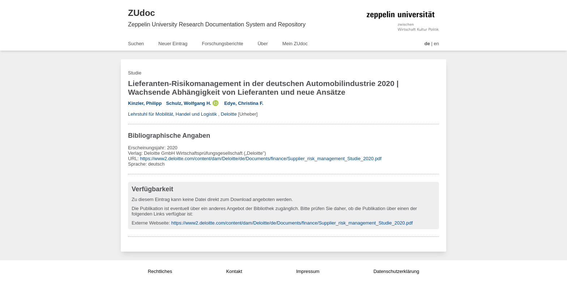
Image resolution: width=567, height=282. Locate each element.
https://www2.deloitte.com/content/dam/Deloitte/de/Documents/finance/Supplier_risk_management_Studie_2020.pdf (260, 158)
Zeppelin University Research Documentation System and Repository (217, 24)
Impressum (307, 271)
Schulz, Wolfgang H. (188, 103)
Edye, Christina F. (243, 103)
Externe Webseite (150, 223)
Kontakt (234, 271)
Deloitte (229, 114)
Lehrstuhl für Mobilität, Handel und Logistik (172, 114)
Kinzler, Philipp (145, 103)
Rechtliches (160, 271)
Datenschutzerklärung (396, 271)
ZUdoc (141, 13)
